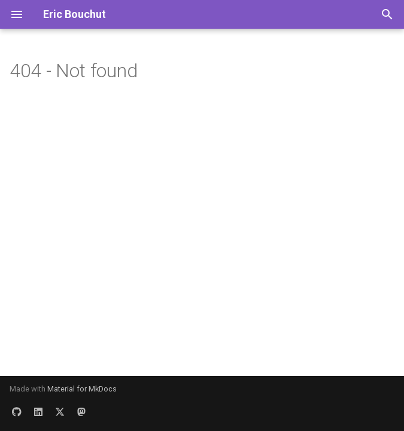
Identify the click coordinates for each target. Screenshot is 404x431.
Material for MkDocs (82, 388)
